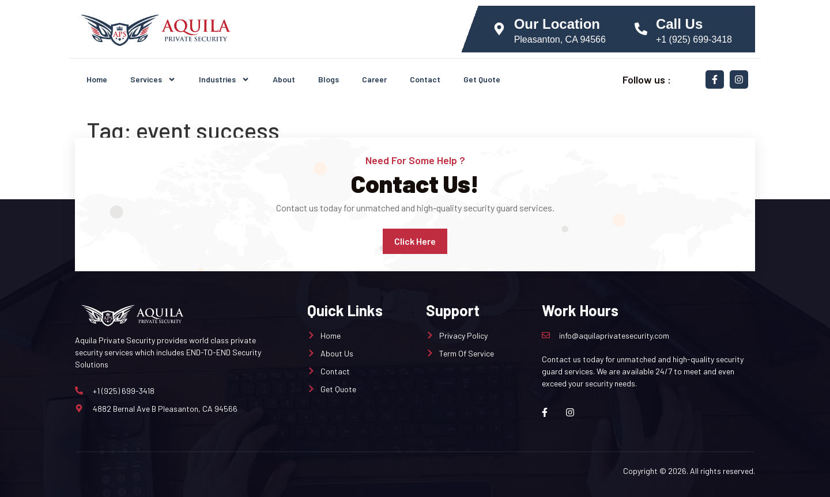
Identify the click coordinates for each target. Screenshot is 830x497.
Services (153, 79)
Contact (425, 79)
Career (374, 79)
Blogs (328, 79)
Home (96, 79)
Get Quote (481, 79)
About (284, 79)
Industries (224, 79)
